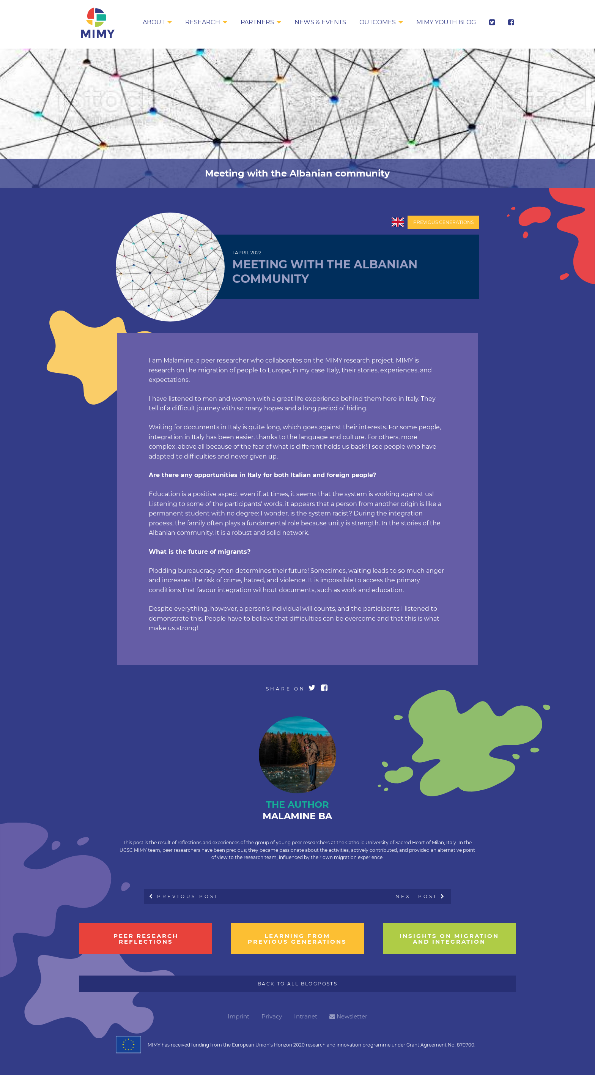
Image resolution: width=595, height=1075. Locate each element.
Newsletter (348, 1016)
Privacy (271, 1016)
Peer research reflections (145, 938)
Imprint (238, 1016)
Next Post (420, 896)
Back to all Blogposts (297, 984)
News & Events (320, 22)
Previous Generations (443, 222)
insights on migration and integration (449, 938)
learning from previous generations (297, 938)
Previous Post (184, 896)
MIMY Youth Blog (446, 22)
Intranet (305, 1016)
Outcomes (377, 22)
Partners (257, 22)
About (154, 22)
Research (202, 22)
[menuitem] (157, 23)
